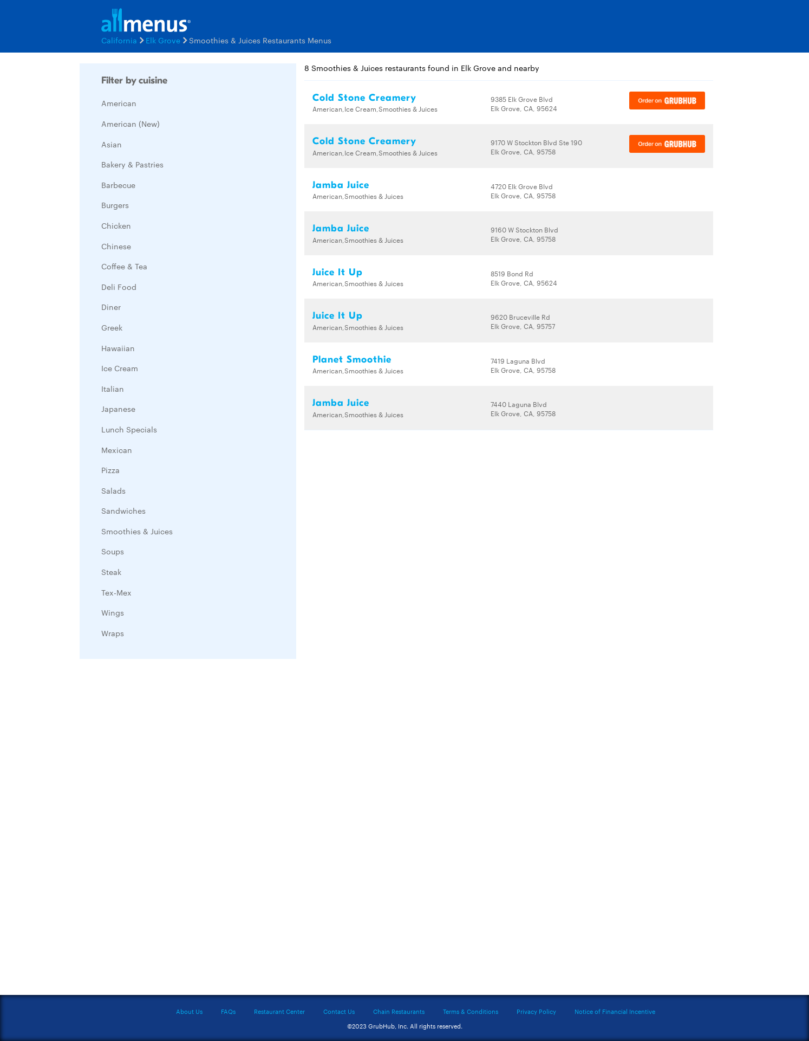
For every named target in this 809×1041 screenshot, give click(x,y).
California (119, 40)
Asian (111, 144)
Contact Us (339, 1011)
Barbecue (118, 184)
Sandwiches (123, 510)
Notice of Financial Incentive (615, 1011)
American (118, 103)
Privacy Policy (536, 1011)
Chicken (116, 225)
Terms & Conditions (470, 1011)
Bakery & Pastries (132, 164)
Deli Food (118, 286)
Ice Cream (119, 368)
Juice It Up (337, 272)
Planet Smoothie (352, 359)
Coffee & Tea (124, 266)
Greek (111, 327)
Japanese (118, 408)
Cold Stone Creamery (364, 98)
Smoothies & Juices (137, 531)
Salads (113, 490)
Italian (112, 388)
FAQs (228, 1011)
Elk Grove (163, 40)
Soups (112, 551)
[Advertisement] (161, 829)
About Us (189, 1011)
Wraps (112, 633)
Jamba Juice (340, 185)
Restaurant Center (279, 1011)
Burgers (115, 204)
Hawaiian (118, 347)
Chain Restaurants (399, 1011)
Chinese (116, 246)
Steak (111, 571)
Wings (112, 612)
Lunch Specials (129, 429)
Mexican (116, 449)
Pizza (110, 469)
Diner (111, 306)
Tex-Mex (116, 592)
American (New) (130, 123)
